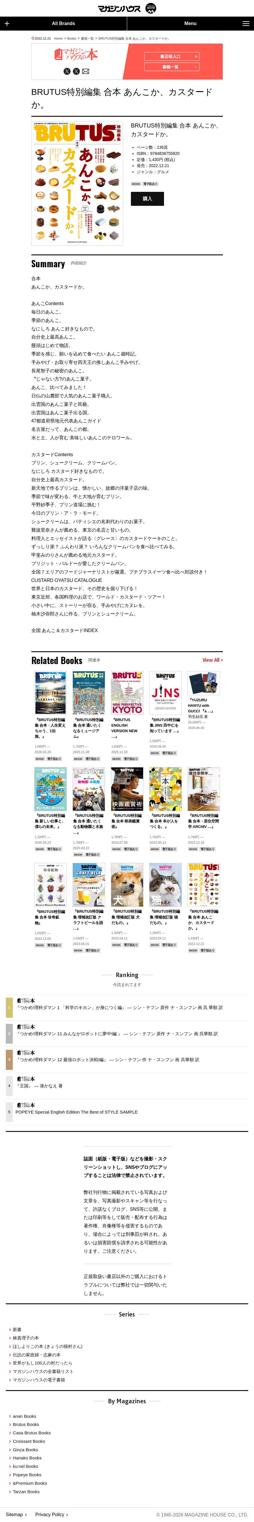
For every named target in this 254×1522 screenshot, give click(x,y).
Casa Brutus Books (32, 1432)
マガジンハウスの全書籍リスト (43, 1371)
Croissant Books (29, 1441)
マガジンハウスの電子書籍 (39, 1379)
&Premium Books (30, 1483)
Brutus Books (26, 1424)
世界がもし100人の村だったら (42, 1362)
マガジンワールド (127, 8)
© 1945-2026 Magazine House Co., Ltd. (202, 1514)
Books (71, 38)
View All (213, 660)
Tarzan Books (26, 1491)
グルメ (163, 171)
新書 (17, 1329)
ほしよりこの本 (47, 1346)
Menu (216, 24)
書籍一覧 (87, 38)
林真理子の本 (26, 1337)
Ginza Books (25, 1449)
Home (58, 38)
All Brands (40, 24)
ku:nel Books (25, 1466)
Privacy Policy (49, 1514)
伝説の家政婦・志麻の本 (37, 1354)
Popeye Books (27, 1474)
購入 (147, 199)
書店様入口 (178, 56)
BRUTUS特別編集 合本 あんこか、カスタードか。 (135, 38)
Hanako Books (27, 1457)
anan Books (24, 1415)
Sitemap (14, 1514)
